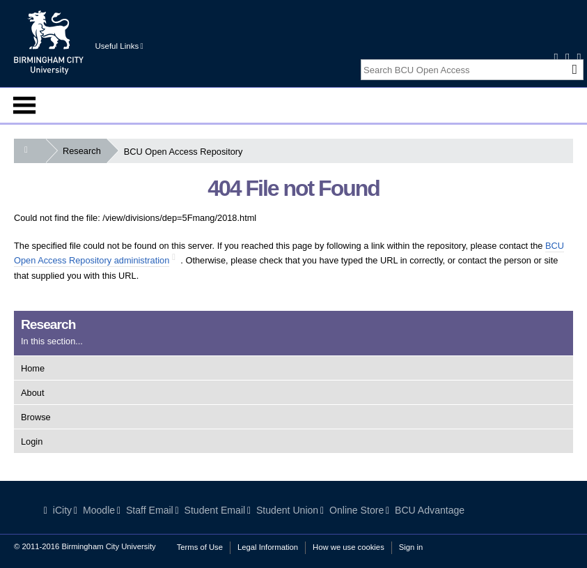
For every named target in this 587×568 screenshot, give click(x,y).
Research (85, 151)
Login (31, 441)
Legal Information (267, 547)
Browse (36, 417)
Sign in (411, 547)
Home (33, 368)
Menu (24, 105)
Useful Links (119, 46)
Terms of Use (200, 547)
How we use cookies (348, 547)
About (32, 392)
